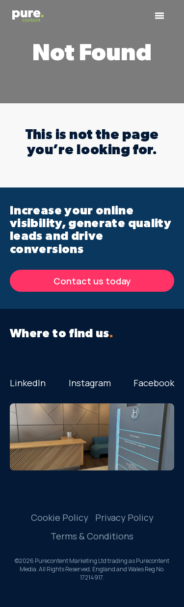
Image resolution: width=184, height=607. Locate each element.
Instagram (90, 383)
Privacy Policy (124, 517)
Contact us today (92, 281)
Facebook (153, 383)
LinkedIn (28, 383)
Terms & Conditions (92, 536)
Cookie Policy (59, 517)
